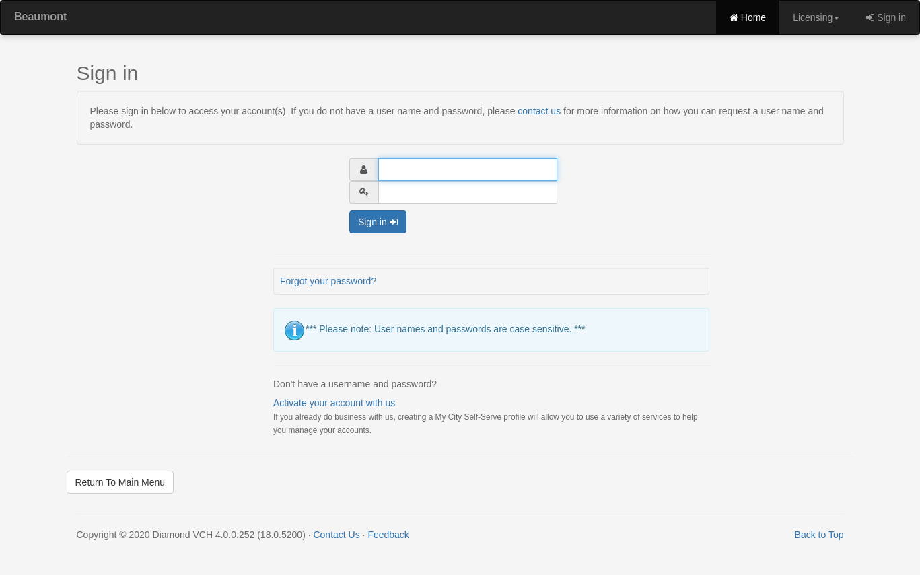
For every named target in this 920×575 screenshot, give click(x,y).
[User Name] (467, 169)
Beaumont (40, 16)
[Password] (467, 192)
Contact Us (336, 534)
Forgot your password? (328, 281)
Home (748, 17)
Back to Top (819, 534)
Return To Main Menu (120, 482)
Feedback (388, 534)
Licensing (816, 17)
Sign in (886, 17)
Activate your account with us (334, 402)
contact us (539, 111)
